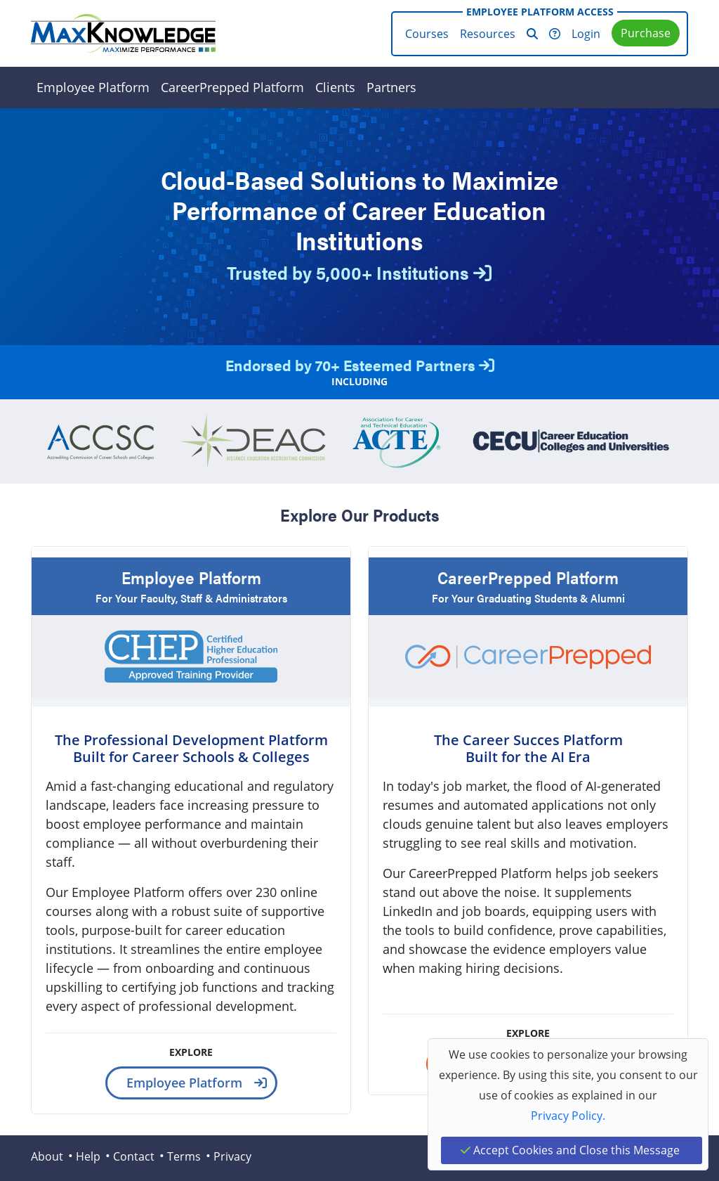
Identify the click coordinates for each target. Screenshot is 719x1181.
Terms (184, 1156)
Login (586, 33)
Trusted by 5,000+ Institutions (359, 272)
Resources (487, 33)
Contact (133, 1156)
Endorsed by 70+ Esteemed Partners (359, 364)
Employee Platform (93, 87)
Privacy (232, 1156)
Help (88, 1156)
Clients (335, 87)
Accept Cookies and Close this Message (570, 1150)
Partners (391, 87)
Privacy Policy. (568, 1115)
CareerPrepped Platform (232, 87)
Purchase (646, 33)
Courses (427, 33)
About (47, 1156)
